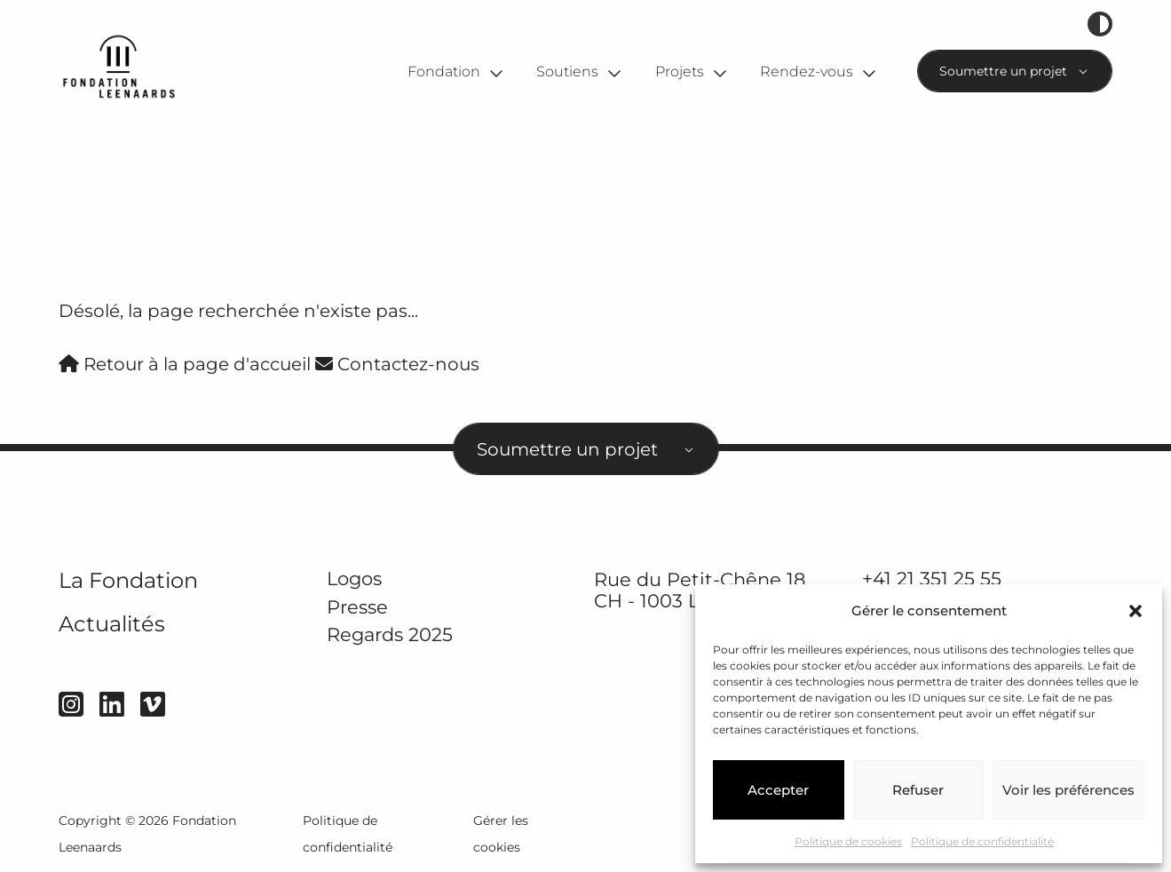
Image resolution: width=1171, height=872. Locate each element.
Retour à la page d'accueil (185, 364)
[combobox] (1015, 71)
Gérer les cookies (500, 834)
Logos (354, 578)
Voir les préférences (1068, 789)
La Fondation (128, 580)
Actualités (112, 624)
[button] (1135, 611)
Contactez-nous (397, 364)
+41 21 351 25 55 (931, 578)
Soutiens (567, 71)
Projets (679, 71)
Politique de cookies (848, 841)
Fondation (443, 71)
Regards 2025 (390, 635)
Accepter (778, 789)
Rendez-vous (806, 71)
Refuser (918, 789)
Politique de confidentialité (982, 841)
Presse (357, 607)
